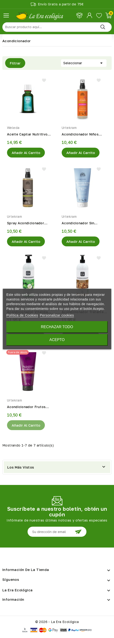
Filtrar (13, 63)
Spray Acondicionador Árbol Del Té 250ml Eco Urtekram (27, 223)
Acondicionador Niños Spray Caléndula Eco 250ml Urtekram (80, 134)
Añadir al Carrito (26, 152)
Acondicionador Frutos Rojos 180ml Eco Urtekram (29, 407)
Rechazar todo (57, 327)
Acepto (57, 340)
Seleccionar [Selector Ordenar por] (83, 62)
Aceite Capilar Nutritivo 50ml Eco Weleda (27, 134)
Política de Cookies (22, 315)
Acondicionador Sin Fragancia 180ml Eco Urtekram (79, 223)
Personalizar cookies (57, 315)
